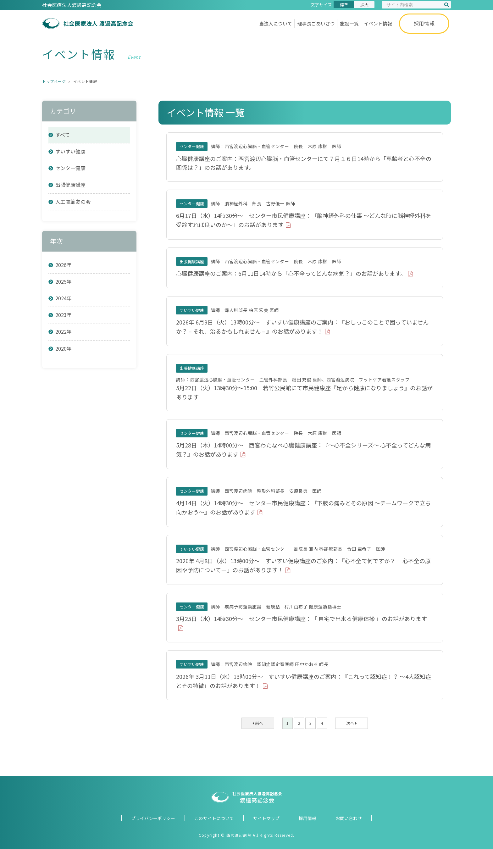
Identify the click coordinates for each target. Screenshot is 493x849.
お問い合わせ (348, 818)
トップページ (54, 81)
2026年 (63, 265)
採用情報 (424, 23)
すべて (62, 134)
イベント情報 (378, 23)
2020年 (63, 348)
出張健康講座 (70, 184)
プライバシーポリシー (153, 818)
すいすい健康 (70, 151)
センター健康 (70, 168)
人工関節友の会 (73, 201)
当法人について (275, 23)
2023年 (63, 315)
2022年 (63, 331)
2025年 (63, 281)
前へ (257, 723)
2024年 (63, 298)
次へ (351, 723)
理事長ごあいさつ (316, 23)
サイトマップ (266, 818)
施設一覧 (349, 23)
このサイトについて (214, 818)
